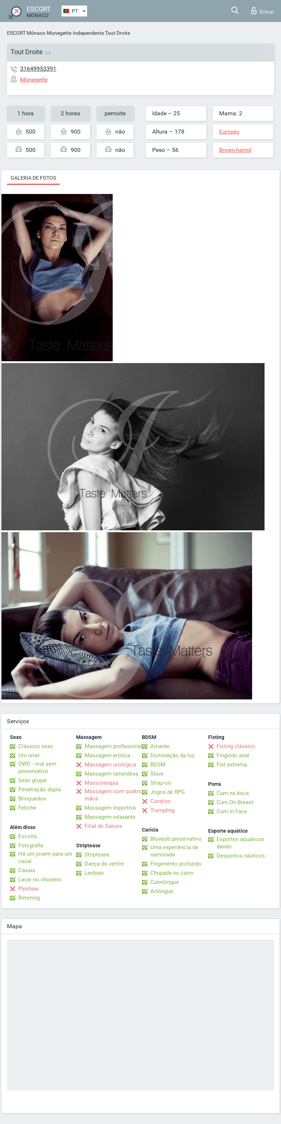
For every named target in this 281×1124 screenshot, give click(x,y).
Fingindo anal (233, 755)
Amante (159, 746)
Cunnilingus (164, 882)
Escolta (27, 836)
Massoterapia (101, 783)
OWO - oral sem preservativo (37, 767)
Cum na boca (233, 793)
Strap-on (160, 783)
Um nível (29, 755)
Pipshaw (28, 888)
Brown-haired (235, 150)
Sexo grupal (32, 780)
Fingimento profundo (175, 863)
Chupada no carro (172, 873)
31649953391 (38, 68)
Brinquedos (32, 798)
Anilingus (161, 891)
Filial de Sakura (103, 826)
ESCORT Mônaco (26, 33)
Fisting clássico (236, 746)
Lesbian (94, 873)
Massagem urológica (110, 764)
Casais (26, 870)
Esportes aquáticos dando (241, 843)
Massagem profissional (113, 746)
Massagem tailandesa (111, 773)
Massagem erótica (107, 755)
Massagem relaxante (110, 817)
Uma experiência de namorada (174, 851)
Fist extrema (232, 764)
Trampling (162, 810)
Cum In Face (232, 811)
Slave (157, 773)
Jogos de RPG (167, 792)
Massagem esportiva (110, 807)
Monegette (59, 33)
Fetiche (27, 807)
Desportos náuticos (241, 855)
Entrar (262, 11)
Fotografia (30, 845)
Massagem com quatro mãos (113, 795)
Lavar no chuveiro (39, 879)
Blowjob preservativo (176, 839)
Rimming (29, 898)
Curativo (160, 801)
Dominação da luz (172, 755)
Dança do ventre (104, 863)
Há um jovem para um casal (45, 858)
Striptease (97, 854)
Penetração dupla (39, 789)
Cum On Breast (235, 802)
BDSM (157, 764)
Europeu (229, 131)
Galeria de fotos (33, 178)
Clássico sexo (35, 746)
